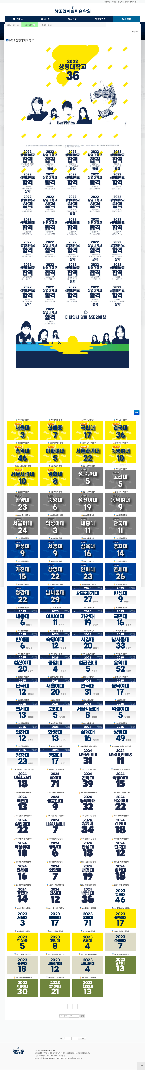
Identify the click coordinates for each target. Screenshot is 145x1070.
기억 (60, 1038)
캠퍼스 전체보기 (130, 2)
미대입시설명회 (117, 2)
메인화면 (107, 2)
